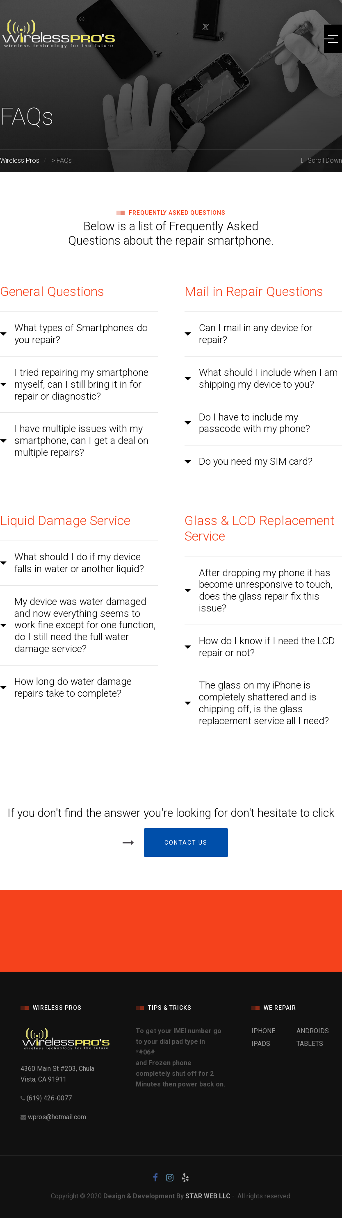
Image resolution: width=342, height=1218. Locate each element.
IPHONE (263, 1031)
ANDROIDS (312, 1031)
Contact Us (185, 842)
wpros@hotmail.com (57, 1117)
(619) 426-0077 (48, 1098)
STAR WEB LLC (207, 1196)
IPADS (260, 1044)
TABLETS (309, 1044)
